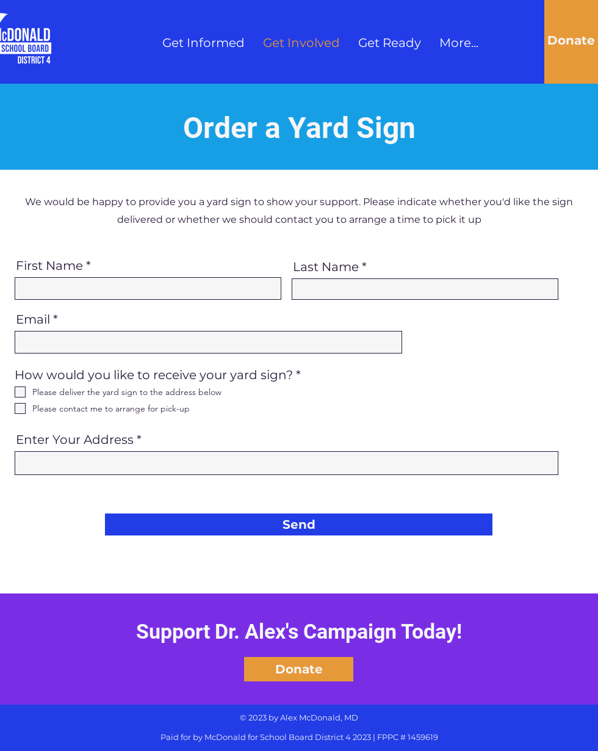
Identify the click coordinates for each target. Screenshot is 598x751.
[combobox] (286, 463)
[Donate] (571, 40)
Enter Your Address (75, 440)
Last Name (326, 267)
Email (33, 319)
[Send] (298, 524)
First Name (49, 265)
